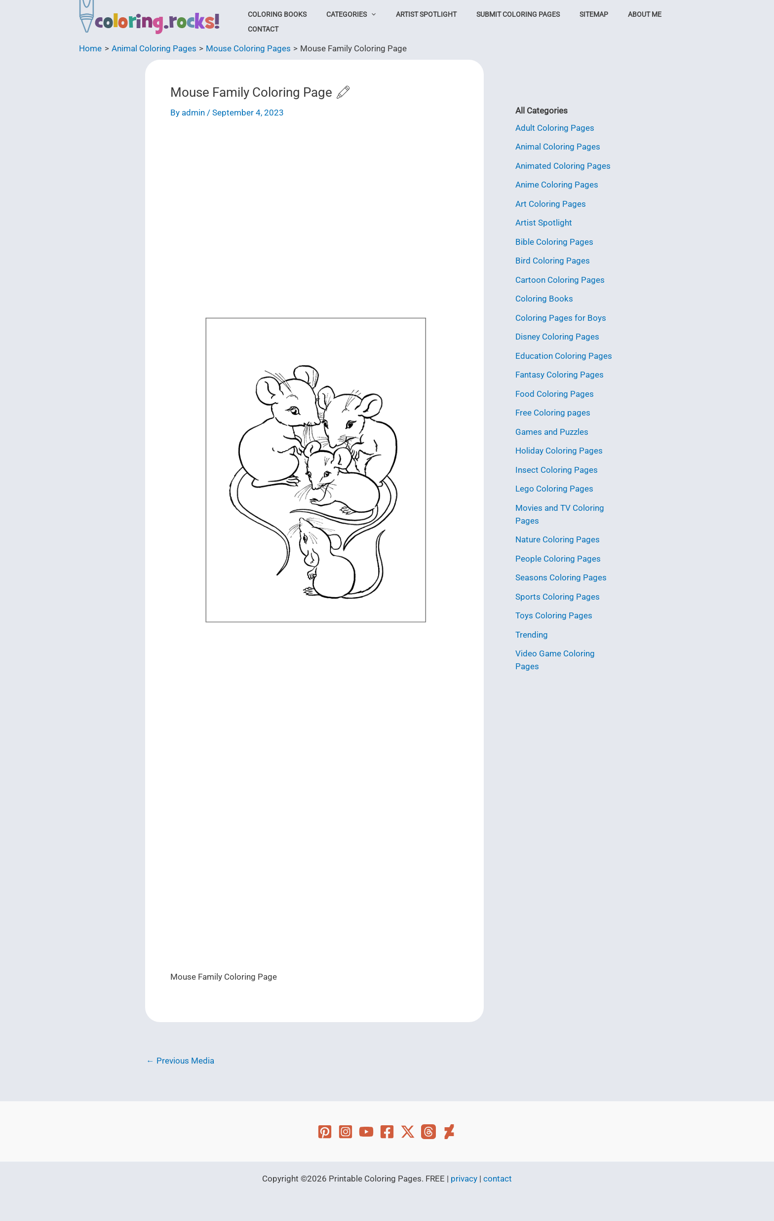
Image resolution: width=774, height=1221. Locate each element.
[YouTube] (366, 1131)
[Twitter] (407, 1131)
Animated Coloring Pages (563, 165)
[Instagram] (345, 1131)
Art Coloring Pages (550, 203)
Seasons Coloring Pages (561, 574)
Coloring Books (282, 22)
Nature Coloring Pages (557, 537)
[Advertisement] (314, 205)
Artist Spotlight (417, 22)
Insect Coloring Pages (556, 467)
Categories (349, 21)
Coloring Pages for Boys (560, 316)
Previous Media (180, 1061)
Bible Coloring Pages (554, 241)
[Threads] (428, 1131)
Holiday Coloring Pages (559, 449)
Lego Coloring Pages (554, 487)
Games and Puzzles (551, 430)
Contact (663, 22)
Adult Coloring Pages (554, 128)
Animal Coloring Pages (557, 147)
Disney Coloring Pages (557, 336)
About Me (617, 22)
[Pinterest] (324, 1131)
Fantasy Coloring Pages (559, 373)
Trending (531, 631)
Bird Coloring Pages (552, 260)
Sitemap (573, 22)
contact (497, 1178)
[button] (369, 21)
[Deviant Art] (449, 1131)
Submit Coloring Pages (503, 22)
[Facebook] (387, 1131)
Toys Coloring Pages (553, 612)
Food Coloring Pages (554, 392)
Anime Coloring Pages (556, 185)
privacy (464, 1178)
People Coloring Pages (558, 556)
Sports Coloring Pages (557, 593)
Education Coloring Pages (563, 354)
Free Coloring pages (552, 411)
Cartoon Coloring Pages (560, 279)
